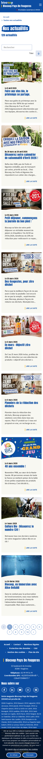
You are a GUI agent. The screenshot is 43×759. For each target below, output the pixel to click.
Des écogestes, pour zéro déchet (19, 283)
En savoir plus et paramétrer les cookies (21, 749)
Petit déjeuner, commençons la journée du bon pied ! (21, 219)
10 (27, 632)
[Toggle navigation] (40, 5)
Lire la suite (32, 118)
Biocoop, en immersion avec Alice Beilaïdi (21, 586)
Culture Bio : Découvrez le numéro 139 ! (19, 528)
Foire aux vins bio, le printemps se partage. (18, 93)
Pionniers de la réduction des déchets (21, 404)
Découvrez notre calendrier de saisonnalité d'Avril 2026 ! (21, 156)
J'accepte (30, 755)
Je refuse (13, 755)
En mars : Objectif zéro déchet (18, 346)
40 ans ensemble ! (15, 466)
